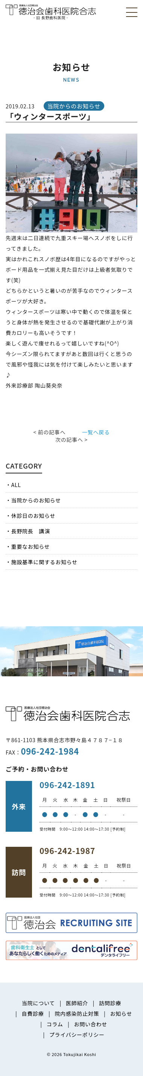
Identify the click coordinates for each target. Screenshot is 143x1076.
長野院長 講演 (30, 531)
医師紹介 (77, 1003)
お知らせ (121, 1013)
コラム (55, 1024)
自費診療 (33, 1013)
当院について (38, 1003)
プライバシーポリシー (77, 1034)
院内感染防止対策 (77, 1013)
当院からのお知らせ (36, 500)
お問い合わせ (90, 1024)
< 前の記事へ (49, 432)
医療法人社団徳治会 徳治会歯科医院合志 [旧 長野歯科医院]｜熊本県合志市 (51, 11)
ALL (16, 485)
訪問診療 (110, 1003)
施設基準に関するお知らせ (44, 562)
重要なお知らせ (30, 546)
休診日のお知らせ (33, 515)
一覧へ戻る (96, 432)
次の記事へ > (71, 439)
